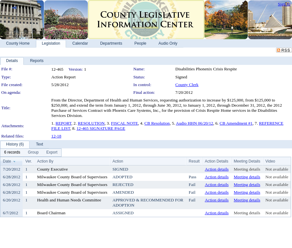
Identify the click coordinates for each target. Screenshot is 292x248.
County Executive (52, 169)
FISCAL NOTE (124, 123)
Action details (217, 169)
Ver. (28, 161)
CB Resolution (157, 123)
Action (118, 161)
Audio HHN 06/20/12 (194, 123)
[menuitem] (12, 152)
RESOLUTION (91, 123)
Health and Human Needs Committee (69, 200)
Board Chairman (51, 212)
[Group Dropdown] (33, 152)
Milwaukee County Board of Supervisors (72, 176)
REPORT (63, 123)
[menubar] (31, 152)
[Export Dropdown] (51, 152)
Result (194, 161)
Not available (276, 169)
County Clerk (186, 84)
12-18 (56, 136)
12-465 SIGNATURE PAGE (101, 128)
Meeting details (247, 169)
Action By (45, 161)
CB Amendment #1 (236, 123)
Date (7, 161)
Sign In (284, 4)
